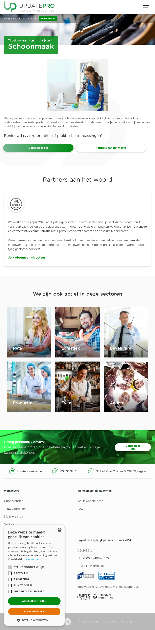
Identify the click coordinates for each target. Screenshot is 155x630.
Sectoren (27, 18)
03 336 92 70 (69, 471)
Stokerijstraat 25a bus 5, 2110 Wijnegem (121, 471)
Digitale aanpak (14, 516)
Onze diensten (13, 501)
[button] (34, 620)
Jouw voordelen (15, 509)
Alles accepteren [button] (34, 601)
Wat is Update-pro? (90, 501)
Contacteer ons (38, 148)
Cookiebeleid (110, 621)
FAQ (80, 509)
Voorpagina (10, 18)
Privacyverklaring (89, 621)
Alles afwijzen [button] (34, 611)
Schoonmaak (48, 18)
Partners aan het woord (111, 148)
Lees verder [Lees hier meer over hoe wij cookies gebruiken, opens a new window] (32, 559)
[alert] (34, 575)
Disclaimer (127, 621)
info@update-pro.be (29, 471)
